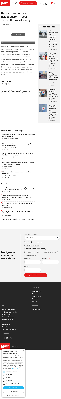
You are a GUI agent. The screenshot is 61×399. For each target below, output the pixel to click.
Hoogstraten (16, 91)
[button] (13, 395)
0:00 (6, 40)
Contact (34, 351)
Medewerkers (36, 346)
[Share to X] (6, 83)
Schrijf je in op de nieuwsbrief (36, 324)
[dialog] (13, 373)
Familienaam (46, 308)
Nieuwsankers (36, 343)
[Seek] (18, 42)
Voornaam (28, 308)
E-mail (26, 316)
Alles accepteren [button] (13, 387)
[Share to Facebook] (2, 83)
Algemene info (36, 341)
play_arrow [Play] (3, 40)
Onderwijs (5, 91)
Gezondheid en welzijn (33, 301)
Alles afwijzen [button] (13, 391)
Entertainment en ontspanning (35, 298)
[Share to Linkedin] (9, 83)
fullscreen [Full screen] (30, 40)
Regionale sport (31, 305)
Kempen (25, 91)
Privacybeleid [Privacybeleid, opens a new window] (15, 368)
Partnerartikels (37, 359)
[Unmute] (18, 40)
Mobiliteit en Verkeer (50, 301)
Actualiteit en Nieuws (32, 294)
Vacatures (35, 348)
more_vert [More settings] (33, 40)
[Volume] (25, 40)
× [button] (23, 350)
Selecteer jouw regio (30, 283)
